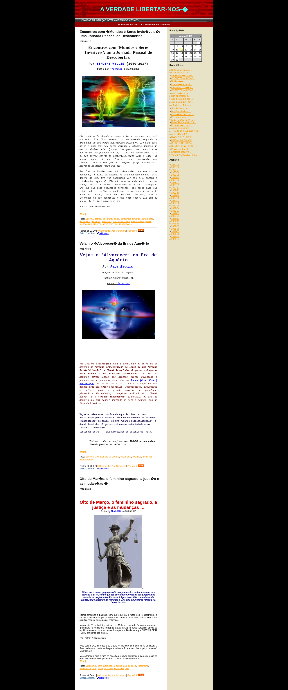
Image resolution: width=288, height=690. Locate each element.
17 (177, 53)
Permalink (132, 231)
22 (200, 53)
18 (181, 53)
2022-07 (175, 200)
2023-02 (175, 182)
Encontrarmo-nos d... (181, 117)
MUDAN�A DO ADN (181, 140)
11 (181, 49)
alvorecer (99, 456)
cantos (98, 219)
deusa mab (121, 666)
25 (181, 56)
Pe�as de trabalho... (181, 149)
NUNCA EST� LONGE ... (184, 146)
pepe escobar (86, 459)
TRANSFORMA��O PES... (185, 131)
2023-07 (175, 169)
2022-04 (175, 208)
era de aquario (112, 456)
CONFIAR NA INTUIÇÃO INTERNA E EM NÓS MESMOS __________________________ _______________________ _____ (144, 20)
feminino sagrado (88, 668)
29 (200, 56)
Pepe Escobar (122, 266)
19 (186, 53)
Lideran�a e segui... (181, 84)
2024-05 (175, 164)
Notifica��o (177, 81)
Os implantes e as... (181, 72)
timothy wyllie (125, 224)
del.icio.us (103, 233)
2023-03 (175, 180)
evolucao (95, 221)
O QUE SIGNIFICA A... (182, 143)
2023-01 (175, 185)
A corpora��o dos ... (182, 99)
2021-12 (175, 218)
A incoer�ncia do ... (181, 93)
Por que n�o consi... (181, 125)
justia (100, 668)
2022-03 (175, 211)
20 (191, 53)
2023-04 (175, 177)
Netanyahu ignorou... (181, 70)
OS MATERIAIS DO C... (183, 78)
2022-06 (175, 203)
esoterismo (85, 221)
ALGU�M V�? (179, 134)
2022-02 (175, 213)
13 (191, 49)
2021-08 (175, 229)
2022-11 (175, 190)
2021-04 (175, 239)
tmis (127, 668)
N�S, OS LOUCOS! (181, 137)
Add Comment (118, 231)
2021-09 (175, 226)
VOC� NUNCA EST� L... (184, 155)
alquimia (89, 219)
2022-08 (175, 198)
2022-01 (175, 216)
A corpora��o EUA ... (182, 102)
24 (177, 56)
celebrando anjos (110, 219)
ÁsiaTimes (124, 283)
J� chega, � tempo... (182, 105)
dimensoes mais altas (142, 219)
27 (191, 56)
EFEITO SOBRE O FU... (183, 120)
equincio (132, 666)
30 (172, 60)
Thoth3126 (116, 69)
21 (195, 53)
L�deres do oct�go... (182, 87)
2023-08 (175, 167)
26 (186, 56)
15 (200, 49)
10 (177, 49)
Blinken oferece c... (180, 96)
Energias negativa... (181, 152)
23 (172, 56)
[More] (83, 214)
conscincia (126, 219)
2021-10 (175, 223)
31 (177, 60)
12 (186, 49)
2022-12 (175, 187)
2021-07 (175, 231)
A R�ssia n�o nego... (182, 75)
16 (172, 53)
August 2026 (185, 36)
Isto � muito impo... (181, 111)
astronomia (90, 666)
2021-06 (175, 234)
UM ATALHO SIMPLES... (183, 122)
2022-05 (175, 205)
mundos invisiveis (121, 221)
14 (195, 49)
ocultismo (119, 668)
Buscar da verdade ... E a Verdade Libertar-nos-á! (144, 24)
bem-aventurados (106, 666)
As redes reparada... (181, 128)
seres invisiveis (109, 224)
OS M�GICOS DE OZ (182, 114)
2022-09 (175, 195)
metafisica (106, 221)
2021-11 (175, 221)
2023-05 (175, 175)
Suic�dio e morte (180, 108)
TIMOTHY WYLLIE (110, 64)
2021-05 (175, 236)
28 (195, 56)
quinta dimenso (93, 224)
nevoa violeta (137, 221)
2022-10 (175, 193)
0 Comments (103, 231)
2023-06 (175, 172)
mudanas (108, 668)
